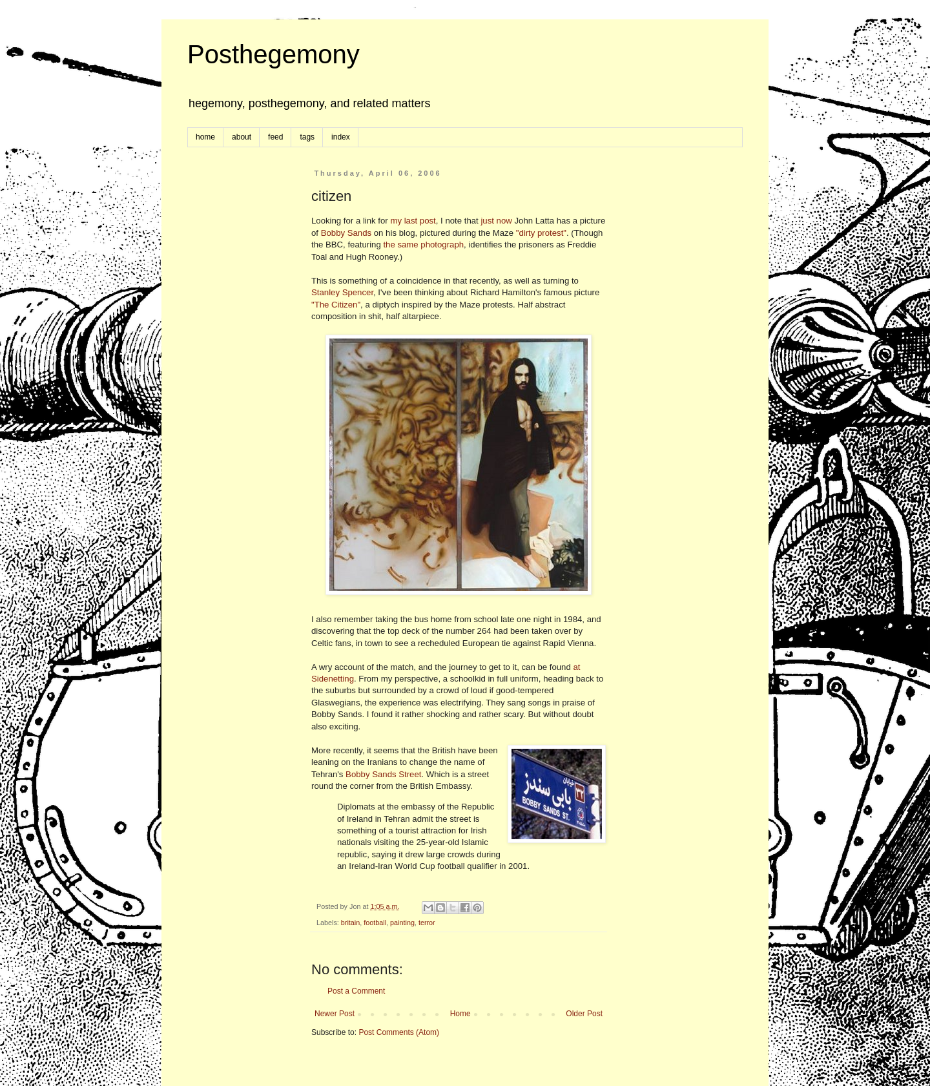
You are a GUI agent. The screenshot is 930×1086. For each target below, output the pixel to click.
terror (426, 922)
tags (307, 136)
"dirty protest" (541, 233)
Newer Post (335, 1013)
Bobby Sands (346, 233)
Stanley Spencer (342, 292)
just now (496, 220)
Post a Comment (356, 991)
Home (460, 1013)
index (340, 136)
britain (350, 922)
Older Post (584, 1013)
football (375, 922)
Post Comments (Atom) (398, 1032)
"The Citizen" (335, 304)
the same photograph (423, 244)
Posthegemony (273, 54)
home (205, 136)
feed (275, 136)
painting (402, 922)
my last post (412, 220)
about (241, 136)
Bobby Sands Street (383, 774)
